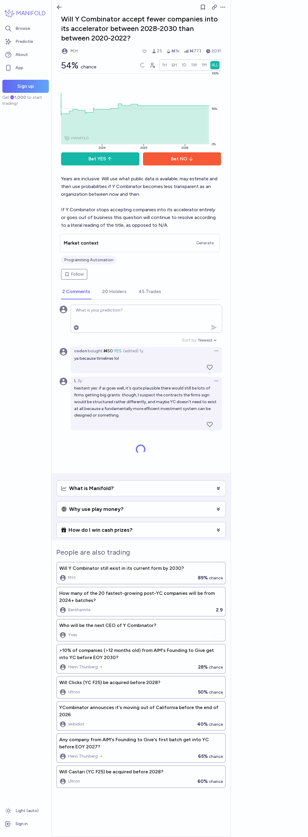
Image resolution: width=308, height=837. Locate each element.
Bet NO (182, 159)
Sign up (25, 86)
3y (79, 380)
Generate (205, 242)
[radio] (164, 65)
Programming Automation (88, 259)
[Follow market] (203, 7)
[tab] (76, 291)
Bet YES (100, 159)
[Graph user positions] (152, 65)
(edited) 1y (133, 350)
